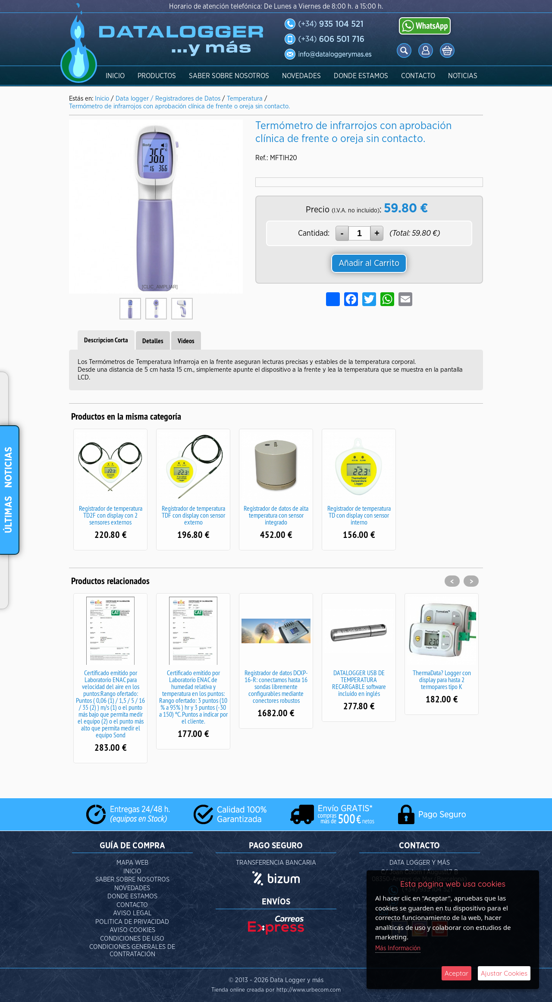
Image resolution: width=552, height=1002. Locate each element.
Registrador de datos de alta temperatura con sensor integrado (276, 515)
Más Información (397, 948)
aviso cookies (132, 930)
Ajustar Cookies (504, 973)
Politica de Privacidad (132, 922)
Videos (186, 340)
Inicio (115, 76)
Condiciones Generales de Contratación (132, 951)
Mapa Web (132, 863)
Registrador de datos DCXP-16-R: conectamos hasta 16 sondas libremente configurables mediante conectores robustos (276, 686)
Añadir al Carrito (369, 263)
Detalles (152, 340)
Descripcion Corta (106, 340)
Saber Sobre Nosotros (229, 76)
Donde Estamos (361, 76)
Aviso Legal (132, 913)
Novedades (301, 76)
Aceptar (456, 973)
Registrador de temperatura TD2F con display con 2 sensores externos (110, 515)
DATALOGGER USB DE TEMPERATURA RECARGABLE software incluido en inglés (359, 683)
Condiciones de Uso (132, 939)
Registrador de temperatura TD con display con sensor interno (359, 515)
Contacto (418, 76)
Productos (157, 76)
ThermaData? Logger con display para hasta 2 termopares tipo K (442, 679)
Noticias (462, 76)
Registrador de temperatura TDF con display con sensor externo (193, 515)
